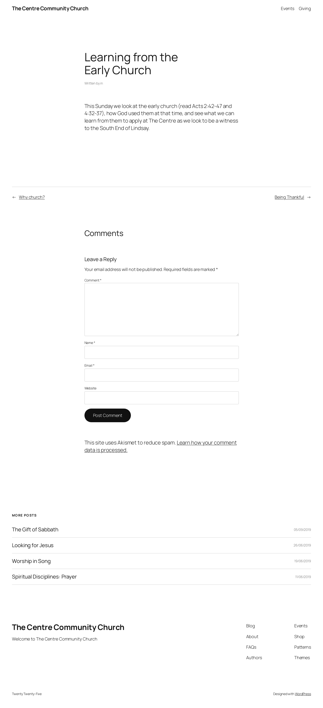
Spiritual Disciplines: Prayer (44, 577)
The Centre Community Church (50, 8)
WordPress (303, 693)
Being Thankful (289, 197)
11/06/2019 (303, 576)
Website (90, 388)
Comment (92, 280)
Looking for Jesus (33, 545)
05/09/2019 (302, 529)
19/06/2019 (302, 561)
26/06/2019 (302, 545)
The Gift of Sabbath (35, 530)
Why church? (32, 197)
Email (89, 365)
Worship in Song (31, 561)
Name (89, 342)
